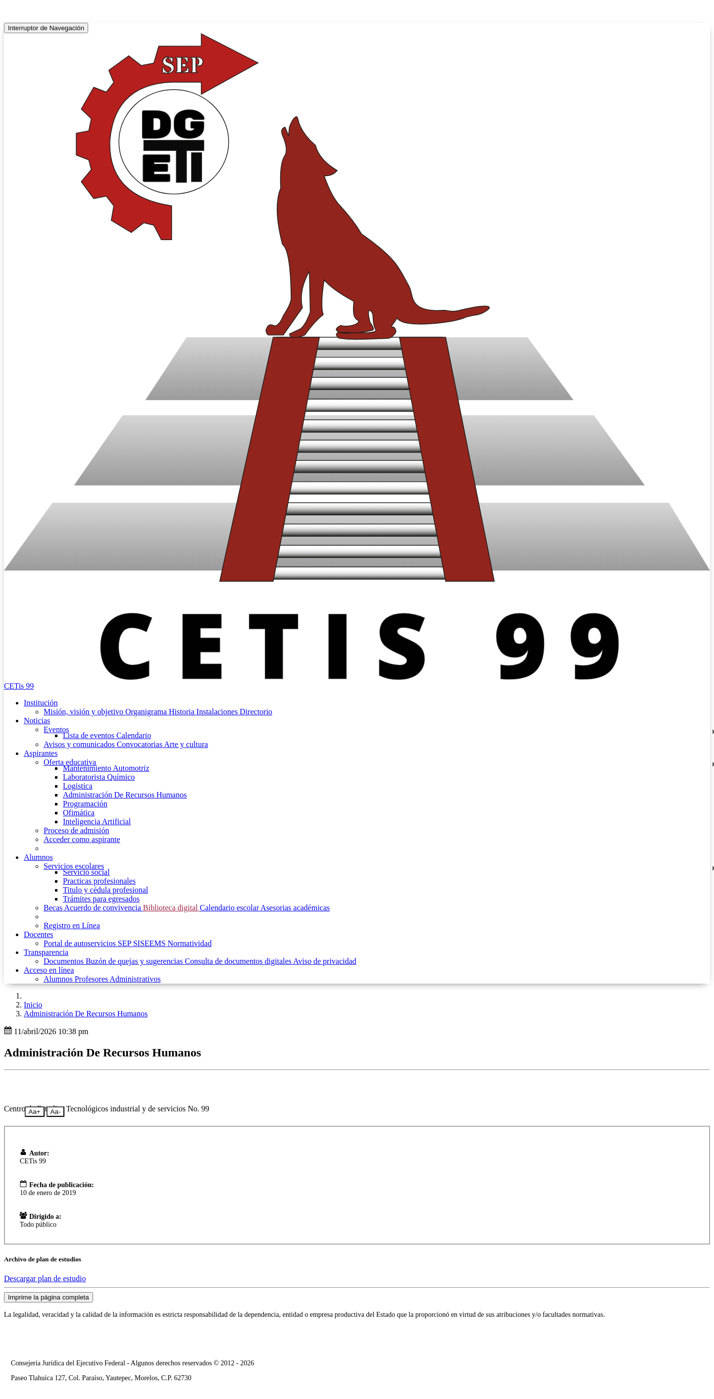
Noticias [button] (37, 720)
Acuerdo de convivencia (103, 907)
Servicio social (86, 872)
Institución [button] (40, 703)
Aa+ (35, 1111)
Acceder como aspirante (82, 839)
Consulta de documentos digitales (239, 961)
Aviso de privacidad (325, 961)
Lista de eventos (89, 735)
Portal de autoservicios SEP (88, 943)
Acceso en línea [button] (49, 970)
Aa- (56, 1111)
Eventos (56, 729)
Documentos (65, 961)
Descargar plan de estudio (45, 1278)
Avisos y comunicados (80, 744)
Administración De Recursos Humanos (125, 795)
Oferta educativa (70, 762)
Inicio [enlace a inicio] (33, 1004)
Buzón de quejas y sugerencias (135, 961)
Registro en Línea (72, 925)
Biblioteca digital (171, 907)
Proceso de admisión (76, 830)
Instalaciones (218, 711)
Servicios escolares (74, 866)
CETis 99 (19, 686)
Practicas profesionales (99, 881)
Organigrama (147, 711)
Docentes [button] (38, 934)
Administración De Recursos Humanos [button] (86, 1013)
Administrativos (134, 979)
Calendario (133, 735)
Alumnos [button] (38, 857)
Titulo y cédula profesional (105, 890)
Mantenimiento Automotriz (106, 768)
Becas (54, 907)
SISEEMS (150, 943)
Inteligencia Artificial (97, 821)
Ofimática (79, 812)
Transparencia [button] (46, 952)
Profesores (92, 979)
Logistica (78, 786)
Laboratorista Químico (99, 777)
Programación (85, 803)
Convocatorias (140, 744)
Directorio (256, 711)
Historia (183, 711)
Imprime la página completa (48, 1297)
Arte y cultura (186, 744)
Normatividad (190, 943)
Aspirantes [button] (40, 753)
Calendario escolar (230, 907)
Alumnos (59, 979)
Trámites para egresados (101, 899)
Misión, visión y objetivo (84, 711)
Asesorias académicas (295, 907)
